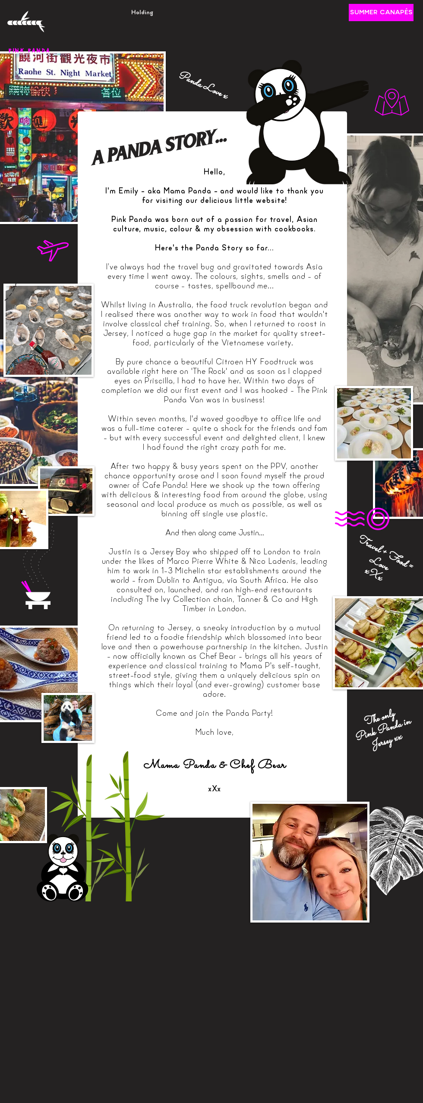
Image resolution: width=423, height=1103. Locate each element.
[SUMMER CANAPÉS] (381, 12)
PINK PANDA (29, 50)
